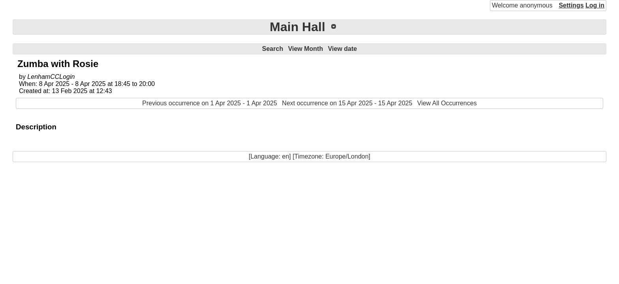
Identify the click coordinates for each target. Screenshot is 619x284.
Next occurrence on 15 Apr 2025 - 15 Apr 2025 (347, 103)
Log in (594, 5)
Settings (571, 5)
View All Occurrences (447, 103)
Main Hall (297, 27)
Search (272, 48)
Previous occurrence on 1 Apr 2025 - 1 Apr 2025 (209, 103)
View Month (305, 48)
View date (342, 48)
